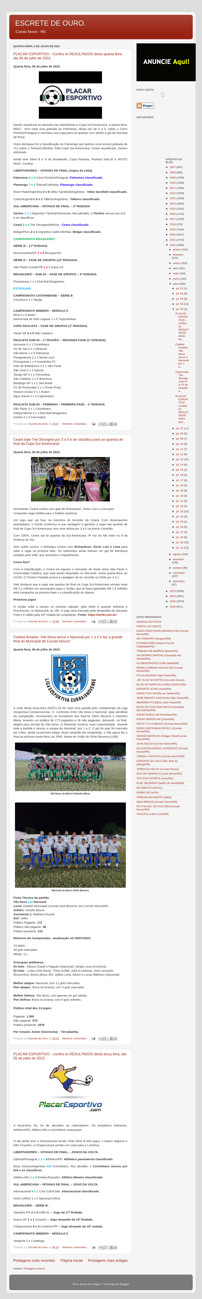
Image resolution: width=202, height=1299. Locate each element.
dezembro (179, 581)
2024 (173, 596)
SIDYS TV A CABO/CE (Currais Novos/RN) (162, 723)
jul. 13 (180, 459)
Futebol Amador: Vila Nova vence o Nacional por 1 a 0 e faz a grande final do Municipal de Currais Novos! (68, 639)
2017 (173, 218)
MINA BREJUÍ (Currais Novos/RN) (157, 801)
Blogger (124, 1284)
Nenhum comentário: (75, 423)
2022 (173, 245)
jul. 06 (180, 309)
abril (176, 268)
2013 (173, 198)
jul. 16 (180, 474)
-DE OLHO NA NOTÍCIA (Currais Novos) (160, 679)
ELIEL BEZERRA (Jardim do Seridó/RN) (160, 783)
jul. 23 (180, 511)
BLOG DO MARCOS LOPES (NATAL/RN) (161, 684)
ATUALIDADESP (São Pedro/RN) (156, 675)
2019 (173, 229)
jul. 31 (180, 547)
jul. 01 (180, 288)
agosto (177, 554)
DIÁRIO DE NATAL (148, 792)
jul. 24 (180, 516)
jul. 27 (180, 532)
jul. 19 (180, 490)
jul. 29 (180, 537)
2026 (173, 606)
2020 (173, 234)
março (177, 263)
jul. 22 (180, 506)
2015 (173, 208)
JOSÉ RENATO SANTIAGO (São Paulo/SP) (163, 697)
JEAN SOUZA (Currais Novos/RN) (157, 743)
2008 (173, 172)
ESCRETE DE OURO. (50, 23)
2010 (173, 182)
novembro (179, 572)
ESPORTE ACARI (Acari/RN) (154, 688)
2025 (173, 601)
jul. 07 (180, 428)
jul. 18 (180, 485)
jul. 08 (180, 433)
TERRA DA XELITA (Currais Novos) (158, 769)
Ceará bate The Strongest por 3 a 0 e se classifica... (182, 381)
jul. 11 (180, 449)
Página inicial (71, 1260)
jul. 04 (180, 298)
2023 (173, 591)
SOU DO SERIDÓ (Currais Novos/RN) (159, 773)
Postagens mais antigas (108, 1260)
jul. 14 (180, 464)
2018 (173, 224)
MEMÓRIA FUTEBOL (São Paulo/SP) (159, 702)
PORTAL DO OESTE (149, 626)
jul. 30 (180, 542)
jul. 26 (180, 526)
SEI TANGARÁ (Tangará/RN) (154, 638)
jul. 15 (180, 469)
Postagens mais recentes (34, 1260)
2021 (173, 239)
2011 (173, 188)
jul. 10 (180, 443)
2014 (173, 203)
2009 (173, 177)
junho (176, 278)
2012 (173, 193)
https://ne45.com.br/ (102, 614)
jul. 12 (180, 454)
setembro (178, 559)
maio (176, 273)
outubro (178, 567)
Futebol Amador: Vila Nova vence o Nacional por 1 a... (182, 355)
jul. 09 (180, 438)
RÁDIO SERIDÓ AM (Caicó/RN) (155, 719)
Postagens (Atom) (34, 1268)
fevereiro (178, 254)
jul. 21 (180, 500)
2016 (173, 213)
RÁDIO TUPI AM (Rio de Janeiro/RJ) (158, 693)
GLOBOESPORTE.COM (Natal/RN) (158, 663)
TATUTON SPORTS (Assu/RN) (155, 778)
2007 (173, 167)
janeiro (177, 249)
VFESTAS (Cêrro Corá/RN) (153, 814)
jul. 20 (180, 495)
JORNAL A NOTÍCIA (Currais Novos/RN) (160, 756)
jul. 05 (180, 303)
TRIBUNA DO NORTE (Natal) (154, 797)
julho (176, 283)
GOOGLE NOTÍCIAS (149, 621)
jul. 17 (180, 480)
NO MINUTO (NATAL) (149, 787)
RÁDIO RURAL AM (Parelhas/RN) (157, 714)
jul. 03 (180, 293)
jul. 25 (180, 521)
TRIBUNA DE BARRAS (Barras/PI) (157, 651)
